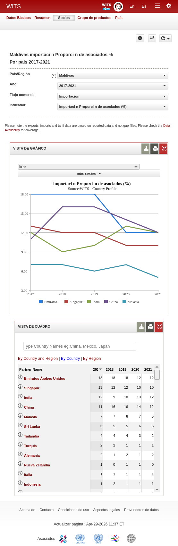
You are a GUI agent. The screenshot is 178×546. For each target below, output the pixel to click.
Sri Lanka (32, 427)
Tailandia (31, 436)
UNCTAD (81, 538)
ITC (64, 538)
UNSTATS (98, 538)
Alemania (32, 455)
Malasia (30, 417)
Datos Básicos (18, 18)
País (119, 18)
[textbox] (79, 346)
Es (144, 6)
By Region (92, 358)
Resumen (43, 18)
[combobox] (79, 166)
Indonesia (32, 484)
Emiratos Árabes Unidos (44, 378)
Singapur (31, 388)
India (28, 398)
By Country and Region (38, 358)
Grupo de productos (94, 18)
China (29, 407)
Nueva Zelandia (37, 465)
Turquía (30, 446)
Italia (28, 475)
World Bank (132, 538)
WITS (13, 6)
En (132, 6)
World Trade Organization (115, 538)
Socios (64, 18)
